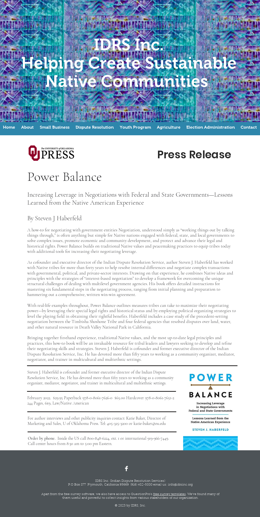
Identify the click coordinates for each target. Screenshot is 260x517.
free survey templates (169, 494)
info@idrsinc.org (180, 484)
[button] (27, 127)
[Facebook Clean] (126, 468)
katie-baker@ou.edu (150, 423)
